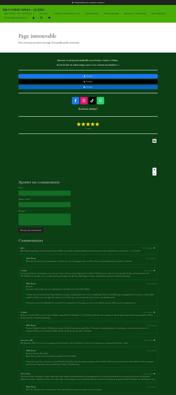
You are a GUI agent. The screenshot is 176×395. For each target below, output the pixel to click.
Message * (22, 200)
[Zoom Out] (154, 163)
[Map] (88, 146)
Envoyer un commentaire (31, 219)
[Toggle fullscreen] (154, 130)
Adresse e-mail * (24, 188)
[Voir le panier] (49, 18)
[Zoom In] (154, 159)
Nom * (21, 177)
